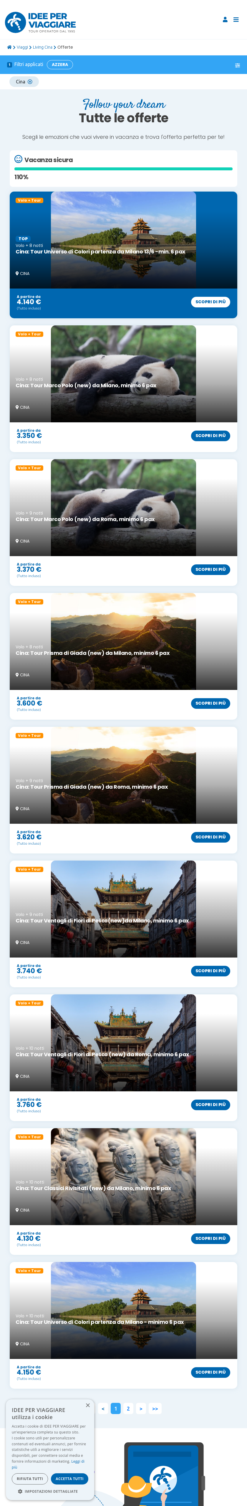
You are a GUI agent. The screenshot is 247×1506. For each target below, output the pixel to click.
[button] (50, 1491)
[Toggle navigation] (236, 20)
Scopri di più (210, 302)
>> (155, 1408)
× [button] (87, 1405)
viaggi (22, 47)
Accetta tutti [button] (70, 1478)
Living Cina (42, 47)
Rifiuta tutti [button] (30, 1478)
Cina (24, 81)
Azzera (60, 64)
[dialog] (50, 1449)
